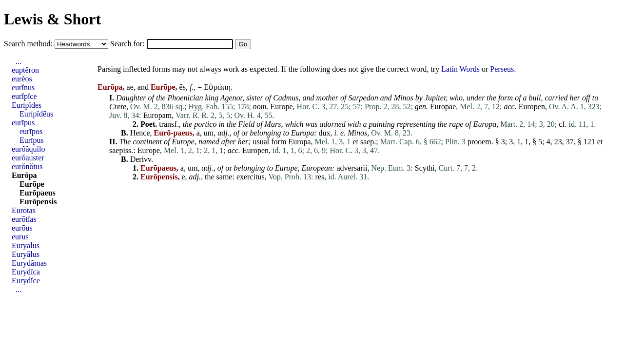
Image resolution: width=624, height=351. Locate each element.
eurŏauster (28, 158)
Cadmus (285, 98)
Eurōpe (32, 184)
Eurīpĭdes (26, 105)
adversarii (351, 168)
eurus (20, 237)
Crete (117, 106)
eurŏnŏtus (27, 166)
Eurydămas (29, 263)
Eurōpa (24, 175)
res (320, 177)
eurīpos (31, 131)
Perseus (502, 69)
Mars (273, 124)
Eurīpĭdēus (36, 114)
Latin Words (460, 69)
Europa (484, 124)
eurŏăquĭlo (28, 149)
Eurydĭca (26, 272)
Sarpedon (363, 98)
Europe (281, 106)
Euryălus (25, 254)
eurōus (22, 228)
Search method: (29, 43)
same (224, 177)
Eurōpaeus (38, 193)
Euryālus (25, 245)
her (575, 98)
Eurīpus (32, 140)
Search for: (128, 43)
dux (325, 133)
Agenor (231, 98)
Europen (532, 106)
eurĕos (22, 79)
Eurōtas (24, 210)
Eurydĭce (26, 280)
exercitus (250, 177)
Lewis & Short (52, 19)
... (18, 61)
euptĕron (25, 70)
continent (147, 141)
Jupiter (435, 98)
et (355, 141)
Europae (443, 106)
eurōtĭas (24, 219)
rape (456, 124)
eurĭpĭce (24, 96)
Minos (403, 98)
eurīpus (23, 122)
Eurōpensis (38, 201)
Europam (157, 115)
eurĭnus (23, 87)
